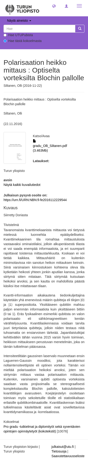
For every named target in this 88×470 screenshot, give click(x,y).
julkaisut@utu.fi (62, 447)
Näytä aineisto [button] (19, 20)
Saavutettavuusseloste (67, 456)
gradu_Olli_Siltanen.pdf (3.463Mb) (50, 145)
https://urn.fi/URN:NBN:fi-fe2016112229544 (35, 200)
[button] (54, 6)
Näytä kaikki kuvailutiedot (22, 185)
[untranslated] (39, 29)
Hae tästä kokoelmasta (23, 41)
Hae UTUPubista (18, 35)
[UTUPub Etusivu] (22, 8)
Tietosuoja (58, 451)
